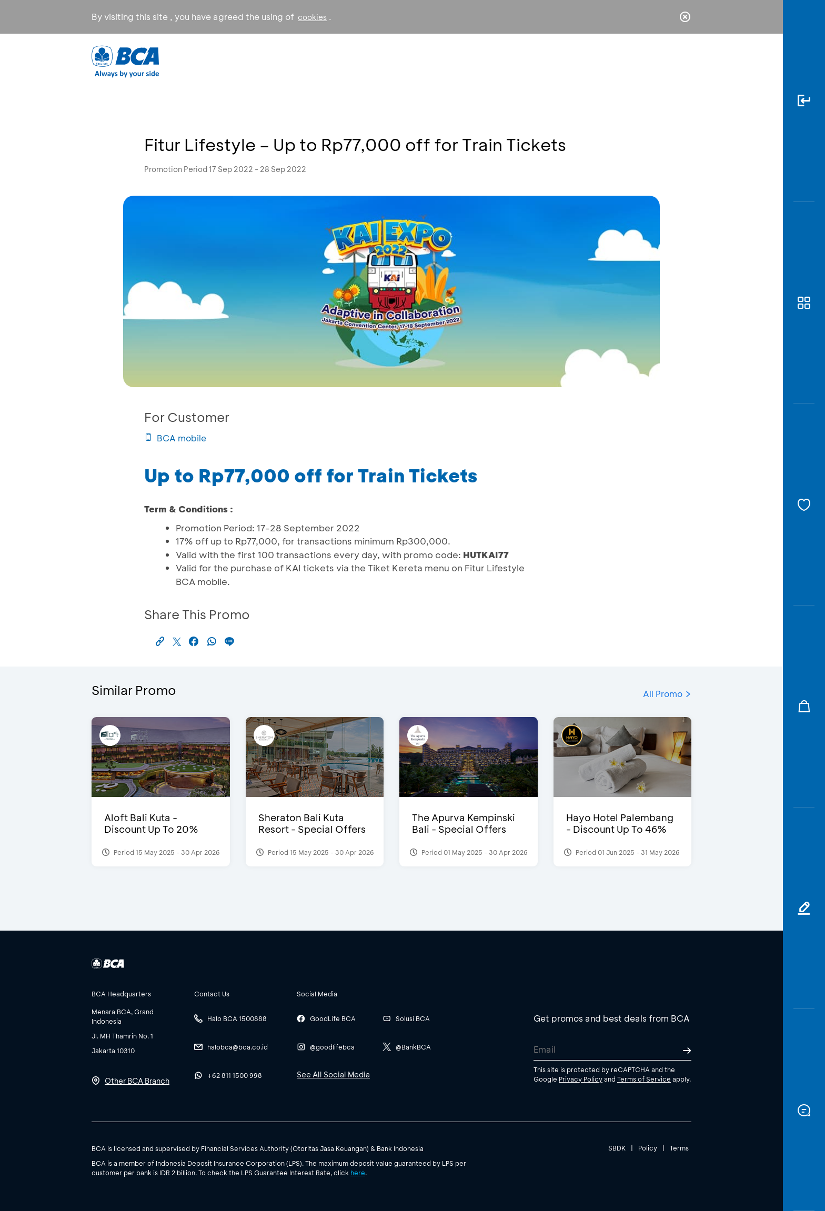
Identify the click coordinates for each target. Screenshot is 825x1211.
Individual (307, 60)
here (357, 1172)
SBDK (617, 1148)
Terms (679, 1148)
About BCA (451, 60)
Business (377, 60)
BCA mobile (175, 437)
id (663, 61)
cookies (312, 17)
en (682, 61)
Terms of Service (644, 1079)
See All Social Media (333, 1074)
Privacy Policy (580, 1079)
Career (522, 60)
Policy (647, 1148)
